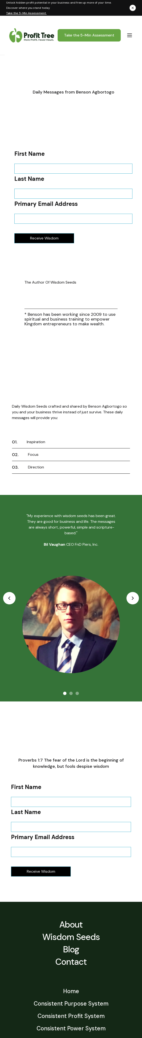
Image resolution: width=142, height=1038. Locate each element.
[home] (30, 35)
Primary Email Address (46, 204)
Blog (71, 949)
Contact (71, 961)
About (71, 924)
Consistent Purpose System (71, 1004)
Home (71, 991)
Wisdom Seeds (70, 937)
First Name (29, 154)
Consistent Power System (71, 1029)
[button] (129, 35)
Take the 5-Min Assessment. (26, 13)
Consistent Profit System (71, 1016)
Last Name (29, 179)
